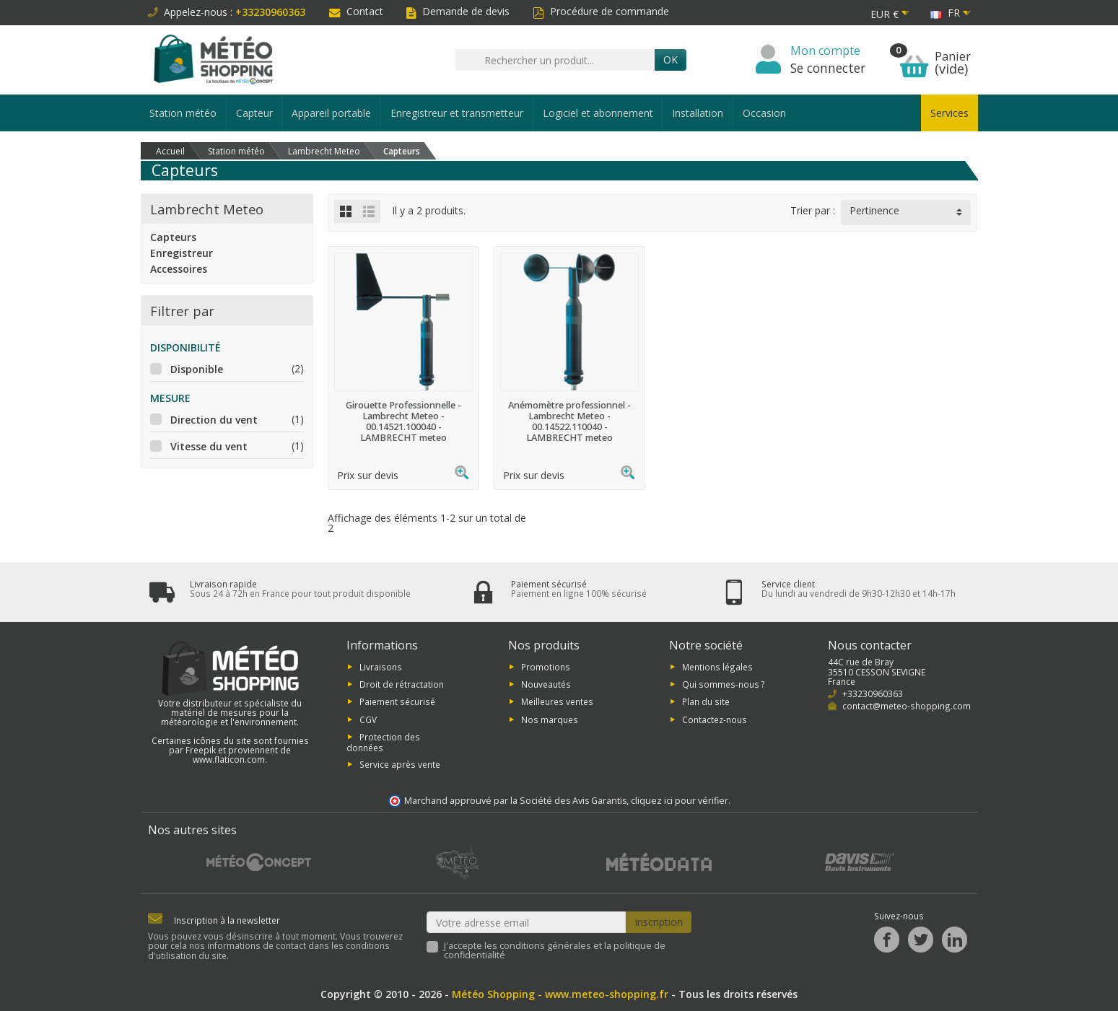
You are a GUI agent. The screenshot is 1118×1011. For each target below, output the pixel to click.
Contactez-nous (714, 719)
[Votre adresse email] (526, 922)
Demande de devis (458, 11)
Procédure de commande (601, 11)
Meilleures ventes (557, 701)
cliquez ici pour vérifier (679, 801)
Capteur (254, 113)
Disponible (196, 369)
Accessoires (178, 269)
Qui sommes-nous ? (723, 684)
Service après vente (399, 763)
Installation (697, 113)
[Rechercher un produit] (555, 60)
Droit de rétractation (401, 684)
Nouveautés (546, 684)
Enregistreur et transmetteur (456, 113)
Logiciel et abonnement (598, 113)
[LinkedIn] (954, 940)
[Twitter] (920, 940)
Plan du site (706, 701)
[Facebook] (886, 940)
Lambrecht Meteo (206, 209)
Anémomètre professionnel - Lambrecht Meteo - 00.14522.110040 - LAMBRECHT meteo (569, 421)
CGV (368, 719)
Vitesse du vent (209, 446)
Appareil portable (331, 113)
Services (949, 113)
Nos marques (549, 719)
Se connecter (827, 67)
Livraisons (380, 666)
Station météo (183, 113)
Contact (356, 11)
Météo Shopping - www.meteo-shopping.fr (560, 994)
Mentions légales (717, 666)
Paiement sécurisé (397, 701)
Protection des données (383, 742)
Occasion (764, 113)
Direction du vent (214, 419)
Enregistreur (181, 253)
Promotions (545, 666)
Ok (670, 59)
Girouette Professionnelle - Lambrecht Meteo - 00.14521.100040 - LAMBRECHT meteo (403, 421)
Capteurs (173, 237)
